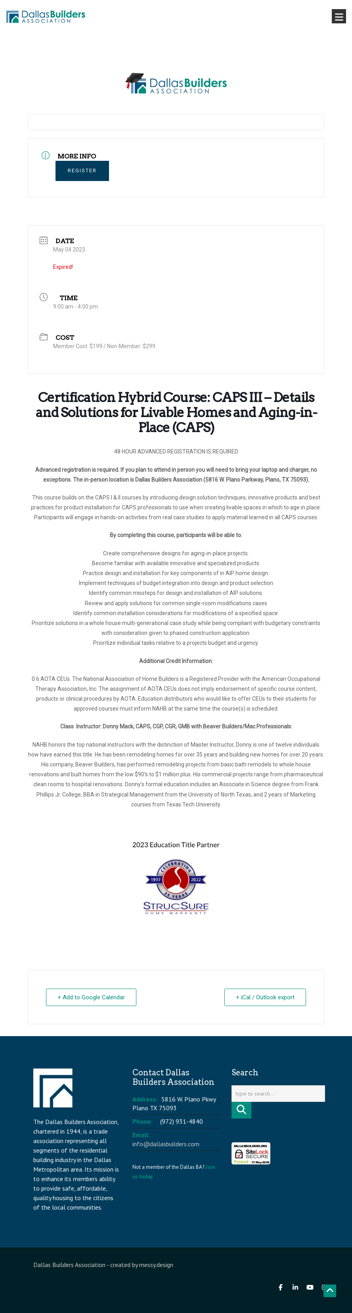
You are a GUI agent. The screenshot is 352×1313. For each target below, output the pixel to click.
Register (82, 170)
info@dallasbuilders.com (165, 1144)
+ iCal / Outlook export (265, 997)
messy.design (156, 1265)
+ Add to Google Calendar (91, 997)
